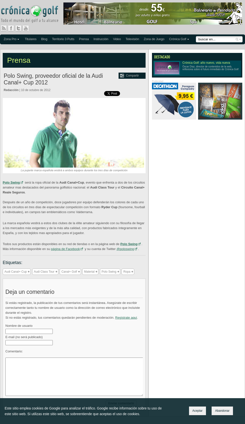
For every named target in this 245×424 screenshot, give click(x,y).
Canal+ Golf (69, 271)
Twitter (20, 28)
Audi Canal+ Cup (15, 271)
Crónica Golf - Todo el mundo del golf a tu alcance (33, 15)
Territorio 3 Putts (63, 39)
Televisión (132, 39)
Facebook (13, 28)
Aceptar (197, 410)
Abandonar (222, 410)
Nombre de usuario (19, 326)
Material (89, 271)
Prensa (84, 39)
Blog (44, 39)
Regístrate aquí (126, 317)
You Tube (27, 28)
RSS (3, 28)
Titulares (31, 39)
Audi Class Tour (44, 271)
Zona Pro (10, 39)
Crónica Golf (177, 39)
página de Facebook (65, 249)
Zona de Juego (154, 39)
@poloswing (125, 249)
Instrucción (101, 39)
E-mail (24, 337)
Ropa (126, 271)
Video (117, 39)
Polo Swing (11, 182)
